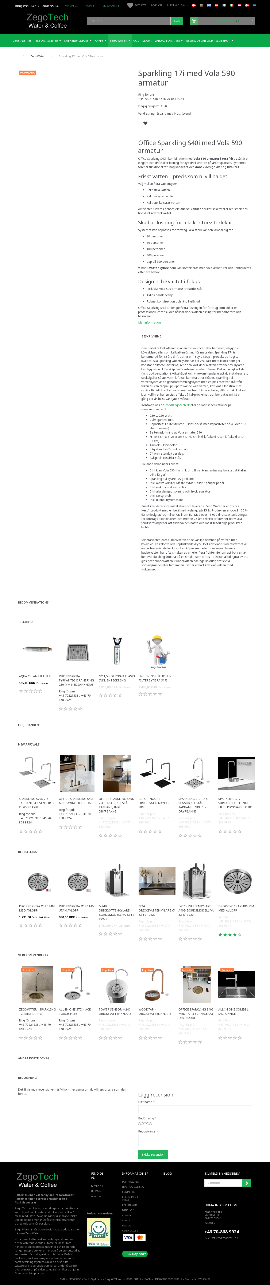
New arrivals (28, 744)
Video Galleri (111, 5)
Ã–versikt (127, 1215)
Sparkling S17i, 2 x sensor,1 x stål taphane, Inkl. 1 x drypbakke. (193, 805)
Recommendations (33, 602)
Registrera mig (246, 1183)
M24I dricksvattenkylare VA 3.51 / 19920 (157, 910)
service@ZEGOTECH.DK (225, 1238)
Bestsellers (27, 852)
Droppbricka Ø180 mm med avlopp (37, 908)
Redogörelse (146, 1131)
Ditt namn (145, 1102)
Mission (126, 1225)
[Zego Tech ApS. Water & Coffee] (48, 20)
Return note (129, 1205)
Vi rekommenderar (33, 955)
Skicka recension (153, 1154)
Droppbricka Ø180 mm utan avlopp (76, 908)
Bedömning (27, 1078)
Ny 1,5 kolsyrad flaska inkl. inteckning (117, 678)
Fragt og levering (133, 1186)
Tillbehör (26, 622)
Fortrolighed (130, 1181)
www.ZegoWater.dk (31, 1233)
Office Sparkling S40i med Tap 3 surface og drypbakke (195, 1013)
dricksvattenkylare (38, 1258)
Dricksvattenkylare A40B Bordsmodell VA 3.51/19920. (196, 910)
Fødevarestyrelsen (100, 1213)
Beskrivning (152, 336)
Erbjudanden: (29, 725)
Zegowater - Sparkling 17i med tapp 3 (37, 1011)
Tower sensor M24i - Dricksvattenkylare (115, 1011)
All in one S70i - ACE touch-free (75, 1011)
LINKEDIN (96, 1191)
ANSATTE (90, 5)
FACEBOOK (97, 1186)
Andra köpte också (33, 1058)
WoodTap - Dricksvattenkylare (155, 1011)
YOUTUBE (96, 1196)
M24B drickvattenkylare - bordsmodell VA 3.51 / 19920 (116, 912)
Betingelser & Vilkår (130, 1198)
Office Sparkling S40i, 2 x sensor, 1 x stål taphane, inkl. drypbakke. (116, 805)
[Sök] (176, 21)
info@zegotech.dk (177, 405)
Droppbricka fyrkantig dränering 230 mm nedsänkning (76, 680)
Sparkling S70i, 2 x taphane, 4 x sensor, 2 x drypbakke (36, 803)
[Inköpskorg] (222, 20)
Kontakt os (71, 5)
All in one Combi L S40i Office (233, 1011)
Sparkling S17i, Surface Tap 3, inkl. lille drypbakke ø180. (235, 803)
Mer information (149, 322)
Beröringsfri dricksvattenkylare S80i (155, 803)
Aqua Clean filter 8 (35, 676)
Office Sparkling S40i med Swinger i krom (76, 801)
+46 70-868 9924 (44, 5)
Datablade (128, 1210)
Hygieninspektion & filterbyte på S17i (155, 678)
